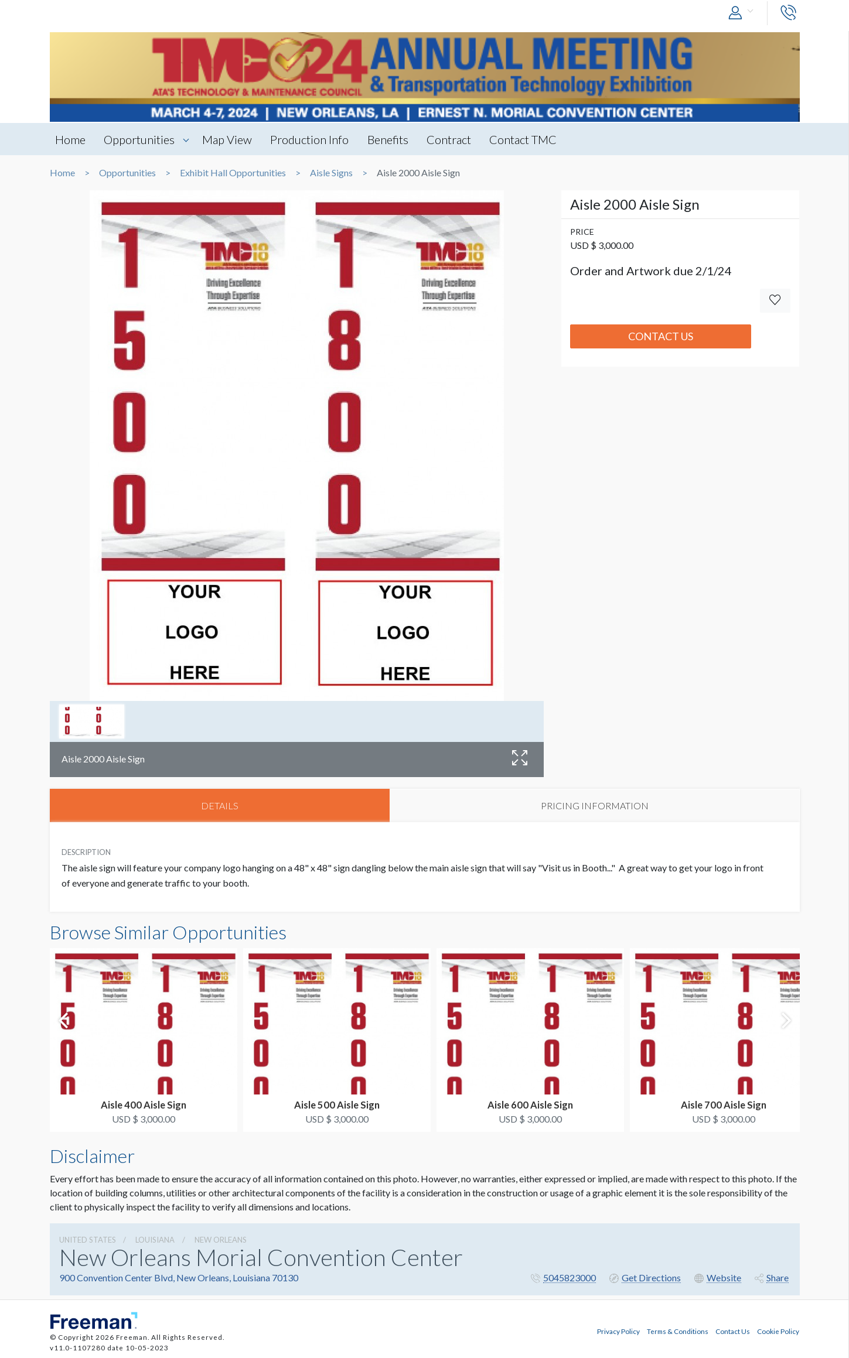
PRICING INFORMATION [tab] (595, 805)
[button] (744, 13)
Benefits (391, 139)
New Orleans (221, 1240)
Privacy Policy (618, 1331)
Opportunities (140, 139)
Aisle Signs (331, 172)
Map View (229, 139)
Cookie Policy (778, 1331)
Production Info (313, 139)
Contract (454, 139)
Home (71, 139)
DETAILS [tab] (219, 805)
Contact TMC (529, 139)
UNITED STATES (87, 1240)
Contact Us (660, 336)
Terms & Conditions (677, 1331)
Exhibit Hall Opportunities (233, 172)
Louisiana (155, 1240)
